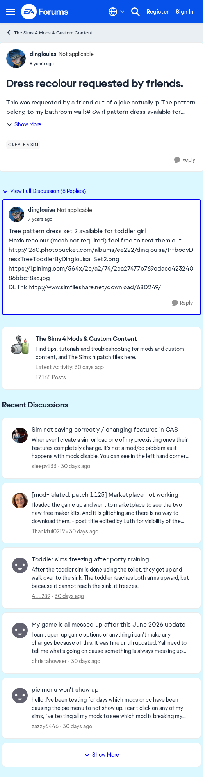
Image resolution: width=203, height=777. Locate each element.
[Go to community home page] (45, 11)
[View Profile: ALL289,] (20, 565)
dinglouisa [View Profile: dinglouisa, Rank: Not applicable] (43, 54)
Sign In (184, 11)
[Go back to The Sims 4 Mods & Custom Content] (114, 339)
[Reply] (185, 160)
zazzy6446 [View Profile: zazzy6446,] (45, 726)
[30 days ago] (74, 466)
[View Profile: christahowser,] (20, 630)
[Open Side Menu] (10, 12)
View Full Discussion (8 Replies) (44, 191)
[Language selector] (116, 11)
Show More (23, 124)
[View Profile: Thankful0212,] (20, 500)
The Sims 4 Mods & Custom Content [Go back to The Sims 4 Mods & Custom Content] (49, 32)
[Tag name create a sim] (23, 144)
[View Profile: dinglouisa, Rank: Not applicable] (16, 58)
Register (157, 11)
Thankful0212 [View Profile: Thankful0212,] (48, 531)
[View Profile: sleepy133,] (20, 435)
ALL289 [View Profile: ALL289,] (41, 596)
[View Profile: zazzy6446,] (20, 695)
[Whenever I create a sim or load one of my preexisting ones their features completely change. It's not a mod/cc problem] (111, 448)
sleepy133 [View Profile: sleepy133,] (44, 466)
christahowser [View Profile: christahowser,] (49, 661)
